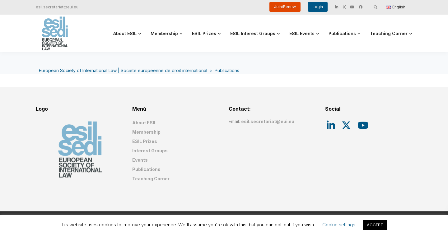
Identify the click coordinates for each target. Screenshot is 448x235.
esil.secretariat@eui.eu (57, 7)
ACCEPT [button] (375, 224)
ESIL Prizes (204, 33)
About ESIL (125, 33)
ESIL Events (302, 33)
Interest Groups (150, 150)
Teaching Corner (389, 33)
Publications (342, 33)
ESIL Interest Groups (252, 33)
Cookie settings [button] (338, 225)
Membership (164, 33)
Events (140, 160)
